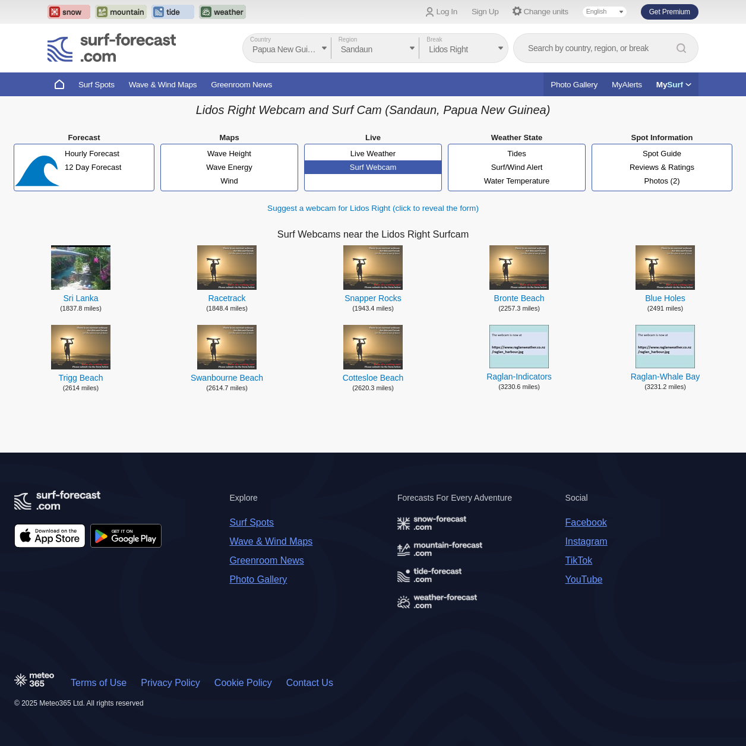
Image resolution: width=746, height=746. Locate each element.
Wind (229, 180)
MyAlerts (627, 84)
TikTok (579, 560)
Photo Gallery (574, 84)
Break (434, 39)
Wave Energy (229, 167)
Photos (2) (662, 180)
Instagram (586, 541)
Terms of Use (99, 683)
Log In (447, 11)
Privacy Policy (170, 683)
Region (348, 39)
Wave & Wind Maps (163, 84)
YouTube (584, 579)
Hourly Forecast (92, 153)
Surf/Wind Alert (517, 167)
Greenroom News (241, 84)
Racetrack (226, 298)
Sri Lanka (80, 298)
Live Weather (373, 153)
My (673, 85)
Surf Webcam (373, 167)
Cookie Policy (243, 683)
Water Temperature (517, 180)
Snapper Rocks (373, 298)
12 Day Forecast (93, 167)
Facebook (586, 522)
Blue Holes (665, 298)
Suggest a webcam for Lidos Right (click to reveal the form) (373, 208)
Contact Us (309, 683)
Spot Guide (662, 153)
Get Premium (669, 12)
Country (260, 39)
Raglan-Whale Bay (665, 376)
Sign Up (485, 11)
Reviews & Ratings (662, 167)
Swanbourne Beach (227, 378)
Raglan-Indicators (519, 376)
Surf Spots (96, 84)
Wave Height (229, 153)
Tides (516, 153)
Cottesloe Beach (373, 378)
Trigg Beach (81, 378)
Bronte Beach (519, 298)
